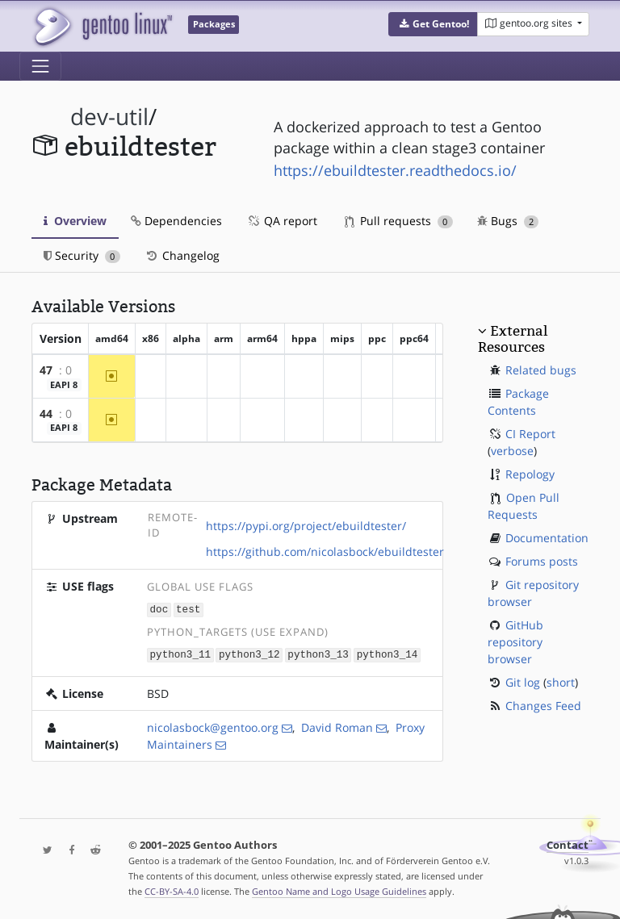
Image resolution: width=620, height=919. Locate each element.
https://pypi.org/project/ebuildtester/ (306, 525)
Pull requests (399, 220)
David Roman (337, 725)
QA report (281, 220)
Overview (75, 220)
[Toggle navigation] (40, 66)
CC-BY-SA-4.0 (172, 889)
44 (46, 413)
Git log (522, 682)
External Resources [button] (512, 339)
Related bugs (540, 370)
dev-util (109, 117)
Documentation (547, 537)
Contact (568, 843)
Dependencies (176, 220)
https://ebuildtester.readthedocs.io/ (395, 170)
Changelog (182, 255)
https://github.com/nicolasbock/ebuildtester (325, 551)
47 (46, 370)
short (561, 682)
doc (159, 609)
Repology (530, 474)
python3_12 (249, 653)
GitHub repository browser (515, 641)
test (188, 609)
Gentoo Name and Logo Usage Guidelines (339, 889)
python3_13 (318, 653)
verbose (512, 450)
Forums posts (541, 561)
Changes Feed (543, 705)
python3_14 (387, 653)
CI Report (530, 433)
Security (82, 255)
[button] (433, 24)
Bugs (508, 220)
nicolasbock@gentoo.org (213, 725)
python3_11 (181, 653)
